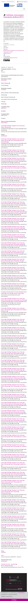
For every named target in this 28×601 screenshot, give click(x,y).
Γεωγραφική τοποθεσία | (8, 69)
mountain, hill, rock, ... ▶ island (9, 564)
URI (3, 71)
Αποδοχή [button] (14, 599)
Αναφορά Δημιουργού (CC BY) (10, 57)
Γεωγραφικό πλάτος (5, 107)
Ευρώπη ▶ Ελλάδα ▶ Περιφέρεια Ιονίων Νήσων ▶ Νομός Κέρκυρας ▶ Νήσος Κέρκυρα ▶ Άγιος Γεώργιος (14, 437)
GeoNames (19, 556)
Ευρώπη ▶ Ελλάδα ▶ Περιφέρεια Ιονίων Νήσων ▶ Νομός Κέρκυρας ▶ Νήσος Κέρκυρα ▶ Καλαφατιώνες (13, 464)
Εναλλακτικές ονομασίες (6, 89)
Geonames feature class (6, 560)
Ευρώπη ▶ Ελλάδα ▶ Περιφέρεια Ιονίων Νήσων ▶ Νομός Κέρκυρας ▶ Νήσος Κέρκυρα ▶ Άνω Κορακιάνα (14, 386)
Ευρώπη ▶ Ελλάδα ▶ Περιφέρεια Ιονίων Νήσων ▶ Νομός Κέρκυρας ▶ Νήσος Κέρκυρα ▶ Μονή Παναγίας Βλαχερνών (13, 310)
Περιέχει (4, 135)
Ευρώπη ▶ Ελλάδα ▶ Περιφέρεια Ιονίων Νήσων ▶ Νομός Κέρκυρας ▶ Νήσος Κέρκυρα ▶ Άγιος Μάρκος (13, 186)
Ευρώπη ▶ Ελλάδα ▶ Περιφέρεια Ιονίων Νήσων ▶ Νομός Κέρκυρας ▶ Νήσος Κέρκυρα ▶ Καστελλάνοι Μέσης (13, 526)
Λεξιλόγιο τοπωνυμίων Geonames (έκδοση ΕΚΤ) (13, 16)
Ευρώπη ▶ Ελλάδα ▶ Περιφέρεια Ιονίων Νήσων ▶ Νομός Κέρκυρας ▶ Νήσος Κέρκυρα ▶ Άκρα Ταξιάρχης (14, 446)
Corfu (2, 555)
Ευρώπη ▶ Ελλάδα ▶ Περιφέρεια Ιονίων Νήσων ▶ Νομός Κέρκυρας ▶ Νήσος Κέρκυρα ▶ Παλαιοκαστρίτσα (12, 492)
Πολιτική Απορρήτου (9, 586)
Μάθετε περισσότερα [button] (6, 596)
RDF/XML (3, 67)
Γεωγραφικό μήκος (5, 115)
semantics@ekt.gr (18, 586)
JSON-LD (9, 67)
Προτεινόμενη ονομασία (6, 79)
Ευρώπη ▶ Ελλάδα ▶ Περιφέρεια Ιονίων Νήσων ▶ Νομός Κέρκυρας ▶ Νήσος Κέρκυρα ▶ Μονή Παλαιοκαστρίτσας (12, 482)
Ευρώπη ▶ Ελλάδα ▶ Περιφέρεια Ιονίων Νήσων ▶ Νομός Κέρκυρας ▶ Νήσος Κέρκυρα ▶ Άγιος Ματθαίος (14, 168)
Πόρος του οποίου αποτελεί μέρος (8, 122)
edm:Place (5, 47)
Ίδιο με (3, 552)
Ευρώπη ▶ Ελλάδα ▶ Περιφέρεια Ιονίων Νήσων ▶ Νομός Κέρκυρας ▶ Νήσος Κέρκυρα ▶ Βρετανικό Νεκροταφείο (12, 140)
